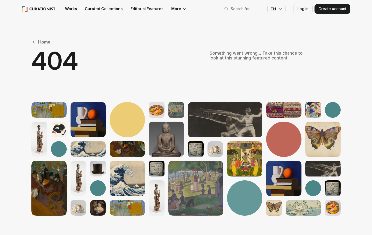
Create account (332, 8)
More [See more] (179, 9)
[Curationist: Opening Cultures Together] (38, 9)
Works (71, 9)
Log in (302, 8)
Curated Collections (104, 9)
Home (40, 42)
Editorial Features (147, 9)
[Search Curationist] (244, 9)
